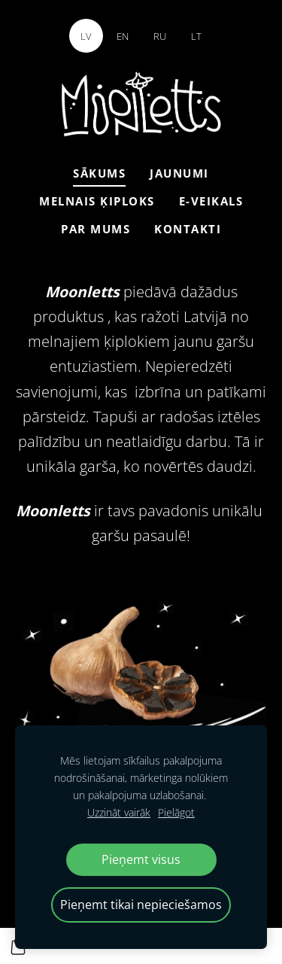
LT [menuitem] (196, 36)
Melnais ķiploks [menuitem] (97, 200)
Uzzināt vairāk (118, 812)
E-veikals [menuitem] (211, 200)
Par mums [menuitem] (95, 228)
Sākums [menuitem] (99, 173)
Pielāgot (176, 812)
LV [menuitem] (86, 36)
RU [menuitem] (159, 36)
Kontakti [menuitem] (187, 228)
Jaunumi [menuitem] (179, 173)
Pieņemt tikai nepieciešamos (141, 904)
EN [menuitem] (123, 36)
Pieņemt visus (141, 859)
